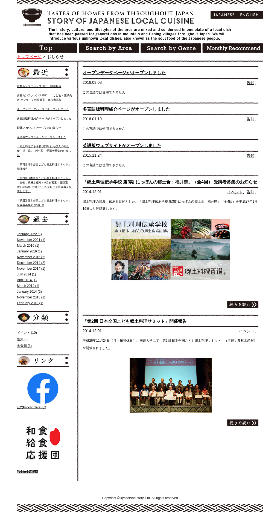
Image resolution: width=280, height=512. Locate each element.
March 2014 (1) (28, 286)
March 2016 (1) (28, 246)
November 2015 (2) (31, 257)
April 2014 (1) (27, 280)
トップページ (29, 56)
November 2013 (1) (31, 297)
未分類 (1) (24, 346)
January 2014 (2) (29, 292)
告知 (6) (22, 339)
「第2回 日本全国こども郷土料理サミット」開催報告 (135, 321)
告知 (250, 82)
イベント (235, 192)
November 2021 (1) (31, 240)
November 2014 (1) (31, 269)
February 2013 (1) (30, 303)
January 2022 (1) (29, 234)
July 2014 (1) (26, 274)
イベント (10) (27, 333)
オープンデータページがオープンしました (124, 72)
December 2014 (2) (31, 263)
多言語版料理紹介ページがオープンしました (126, 109)
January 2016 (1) (29, 251)
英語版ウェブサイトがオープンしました (122, 145)
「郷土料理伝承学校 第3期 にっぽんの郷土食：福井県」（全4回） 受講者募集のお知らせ (170, 182)
